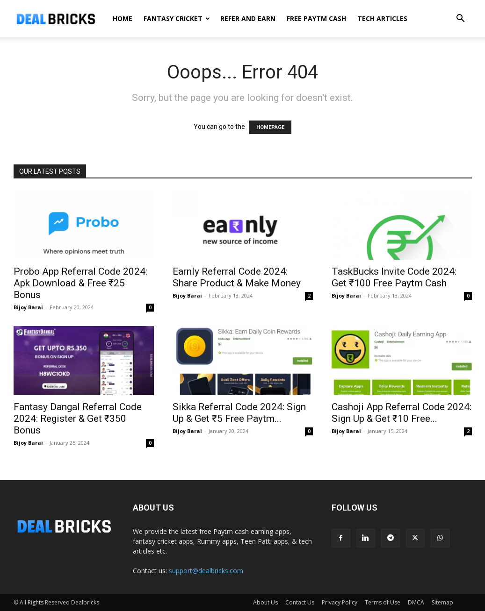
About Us (265, 602)
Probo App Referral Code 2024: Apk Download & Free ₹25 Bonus (80, 283)
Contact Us (299, 602)
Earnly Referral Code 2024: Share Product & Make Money (237, 277)
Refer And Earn (247, 18)
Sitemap (442, 602)
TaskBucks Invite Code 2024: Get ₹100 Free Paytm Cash (394, 277)
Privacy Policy (339, 602)
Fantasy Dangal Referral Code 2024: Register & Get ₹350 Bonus (78, 418)
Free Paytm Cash (316, 18)
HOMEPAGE (270, 127)
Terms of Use (382, 602)
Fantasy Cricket (177, 18)
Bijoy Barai (28, 307)
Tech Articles (382, 18)
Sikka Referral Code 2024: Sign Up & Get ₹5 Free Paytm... (239, 412)
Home (122, 18)
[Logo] (56, 18)
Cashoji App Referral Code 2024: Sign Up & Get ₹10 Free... (401, 412)
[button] (460, 19)
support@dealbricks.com (206, 570)
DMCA (416, 602)
